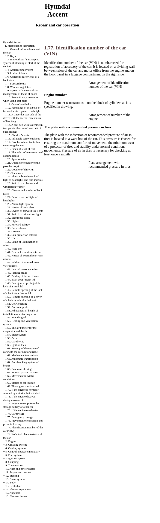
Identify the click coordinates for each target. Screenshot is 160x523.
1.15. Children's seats (17, 135)
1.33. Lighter (12, 221)
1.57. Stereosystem (15, 334)
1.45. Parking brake (16, 272)
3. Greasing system (16, 444)
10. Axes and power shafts (20, 468)
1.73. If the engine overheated (21, 410)
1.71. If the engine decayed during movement (19, 398)
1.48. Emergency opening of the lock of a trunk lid (22, 284)
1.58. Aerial (11, 338)
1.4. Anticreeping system (19, 69)
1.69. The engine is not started (22, 386)
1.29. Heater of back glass (19, 207)
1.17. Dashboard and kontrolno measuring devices (21, 143)
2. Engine (10, 441)
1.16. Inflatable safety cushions (22, 138)
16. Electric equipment (18, 489)
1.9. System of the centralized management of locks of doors (20, 92)
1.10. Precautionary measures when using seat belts (20, 99)
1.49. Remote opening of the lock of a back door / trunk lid (22, 291)
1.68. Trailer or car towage (20, 382)
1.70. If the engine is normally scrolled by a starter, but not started (22, 391)
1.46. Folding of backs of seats (22, 276)
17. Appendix (12, 492)
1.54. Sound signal (15, 317)
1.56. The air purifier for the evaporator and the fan (20, 329)
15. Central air (13, 486)
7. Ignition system (15, 458)
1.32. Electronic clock (17, 217)
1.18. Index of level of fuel (20, 148)
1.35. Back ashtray (15, 228)
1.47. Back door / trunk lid (20, 279)
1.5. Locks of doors (16, 73)
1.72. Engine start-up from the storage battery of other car (21, 405)
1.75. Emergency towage (19, 417)
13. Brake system (15, 479)
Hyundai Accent (12, 42)
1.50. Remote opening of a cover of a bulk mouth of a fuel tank (22, 298)
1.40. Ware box (13, 248)
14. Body (10, 482)
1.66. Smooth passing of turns (21, 372)
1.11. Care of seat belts (18, 104)
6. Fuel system (13, 455)
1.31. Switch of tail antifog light (23, 214)
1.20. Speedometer (15, 159)
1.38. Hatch (11, 238)
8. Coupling (11, 461)
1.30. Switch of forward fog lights (24, 210)
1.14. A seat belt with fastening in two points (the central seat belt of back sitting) (23, 128)
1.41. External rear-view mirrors (23, 252)
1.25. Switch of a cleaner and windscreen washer (20, 185)
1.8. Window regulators (18, 87)
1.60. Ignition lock (15, 345)
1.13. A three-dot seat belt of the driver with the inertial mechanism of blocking (22, 118)
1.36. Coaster (12, 231)
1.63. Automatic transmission (21, 358)
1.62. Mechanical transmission (22, 355)
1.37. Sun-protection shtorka (21, 234)
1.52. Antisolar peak (16, 307)
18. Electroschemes (16, 496)
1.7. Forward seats (15, 83)
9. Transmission (14, 465)
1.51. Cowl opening (16, 303)
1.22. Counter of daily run (19, 169)
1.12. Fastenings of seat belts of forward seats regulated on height (22, 109)
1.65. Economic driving (18, 369)
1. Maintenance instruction (20, 45)
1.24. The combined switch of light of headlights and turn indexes (23, 178)
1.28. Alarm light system (19, 204)
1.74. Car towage (14, 413)
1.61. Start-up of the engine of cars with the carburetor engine (21, 350)
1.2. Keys (10, 56)
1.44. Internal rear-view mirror (22, 269)
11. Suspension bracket (18, 472)
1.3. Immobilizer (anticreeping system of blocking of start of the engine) (21, 63)
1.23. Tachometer (14, 173)
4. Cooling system (15, 448)
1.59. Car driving (14, 341)
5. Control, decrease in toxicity (22, 451)
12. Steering (12, 475)
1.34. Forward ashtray (17, 224)
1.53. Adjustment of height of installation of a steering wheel (20, 312)
